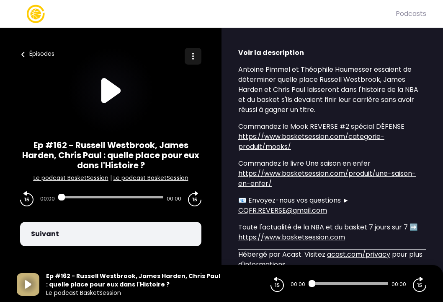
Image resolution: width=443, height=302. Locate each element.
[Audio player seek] (110, 197)
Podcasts (411, 13)
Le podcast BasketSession (70, 178)
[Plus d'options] (193, 56)
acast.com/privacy (358, 254)
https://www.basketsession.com (291, 237)
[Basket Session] (206, 13)
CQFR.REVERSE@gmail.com (282, 210)
